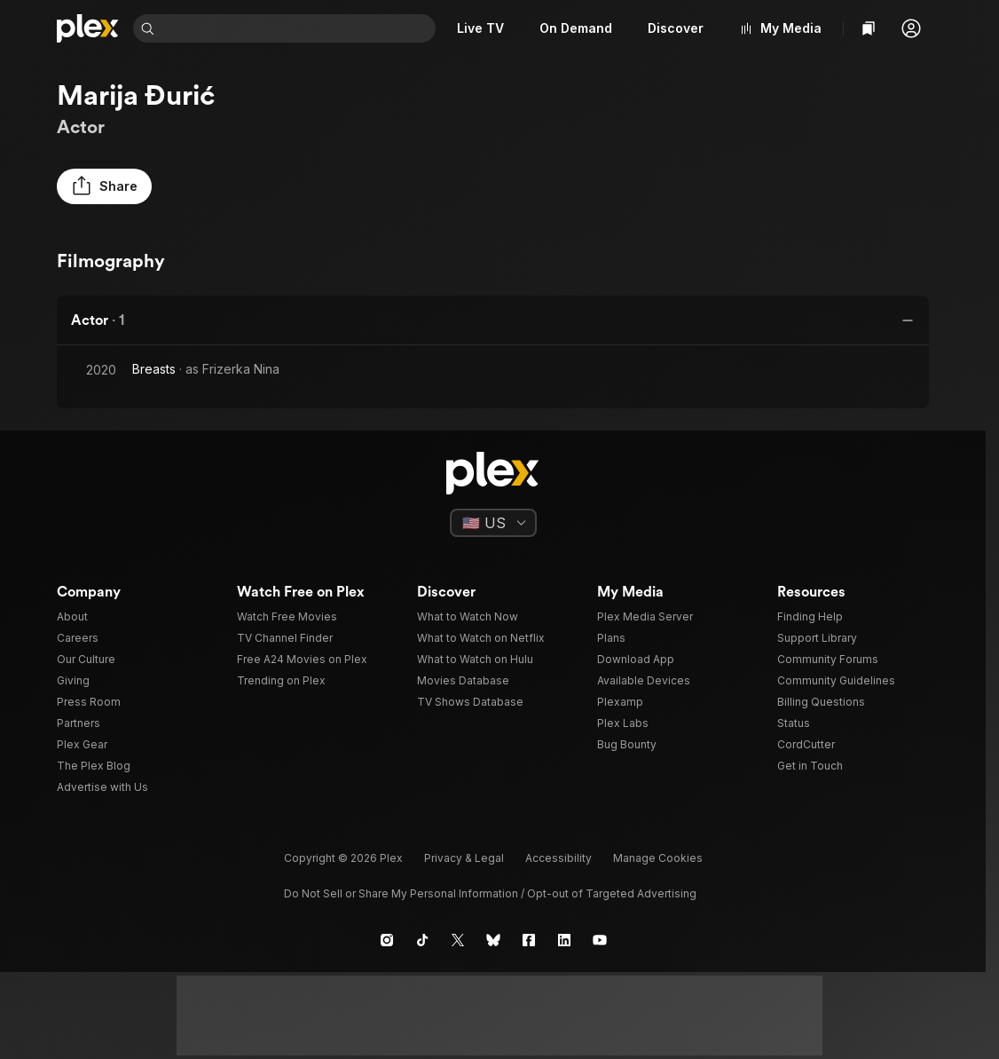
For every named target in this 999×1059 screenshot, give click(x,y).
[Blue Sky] (493, 940)
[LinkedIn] (564, 940)
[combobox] (298, 28)
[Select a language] (493, 523)
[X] (458, 940)
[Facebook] (529, 940)
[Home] (88, 28)
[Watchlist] (868, 28)
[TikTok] (422, 940)
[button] (911, 28)
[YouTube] (599, 940)
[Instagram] (387, 940)
